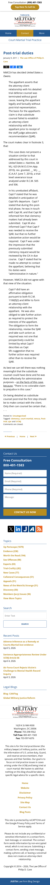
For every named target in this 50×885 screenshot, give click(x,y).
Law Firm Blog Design (25, 881)
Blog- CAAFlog (10, 693)
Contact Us (25, 807)
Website (25, 787)
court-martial (27, 418)
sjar (9, 421)
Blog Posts (25, 812)
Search (25, 624)
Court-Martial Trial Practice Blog (25, 20)
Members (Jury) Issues (17, 594)
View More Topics (12, 598)
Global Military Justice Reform (19, 697)
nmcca (37, 418)
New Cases (11, 572)
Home (8, 33)
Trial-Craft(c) (12, 568)
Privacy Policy (25, 797)
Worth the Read (14, 555)
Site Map (25, 802)
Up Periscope (13, 546)
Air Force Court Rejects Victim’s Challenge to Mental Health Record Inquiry (21, 670)
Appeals (9, 581)
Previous (10, 436)
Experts (9, 564)
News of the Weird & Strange (20, 585)
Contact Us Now (25, 512)
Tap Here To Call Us (25, 6)
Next (33, 436)
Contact (25, 33)
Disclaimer (25, 792)
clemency (15, 418)
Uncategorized (19, 416)
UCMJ (18, 421)
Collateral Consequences (18, 576)
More (41, 33)
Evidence (10, 551)
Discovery (10, 589)
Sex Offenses (12, 559)
